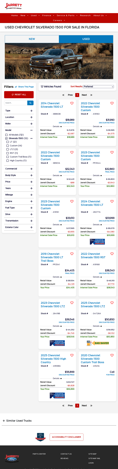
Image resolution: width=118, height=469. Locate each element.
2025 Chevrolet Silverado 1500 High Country (53, 359)
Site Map (92, 454)
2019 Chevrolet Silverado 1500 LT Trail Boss (52, 257)
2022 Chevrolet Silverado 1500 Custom (90, 107)
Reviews (64, 458)
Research (85, 15)
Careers (58, 20)
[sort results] (98, 86)
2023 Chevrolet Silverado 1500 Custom (90, 156)
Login (91, 463)
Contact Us (66, 454)
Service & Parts (66, 15)
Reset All (19, 95)
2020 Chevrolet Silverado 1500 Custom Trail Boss (92, 359)
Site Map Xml (94, 458)
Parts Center (39, 454)
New (23, 15)
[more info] (57, 99)
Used (34, 15)
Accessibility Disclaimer (66, 437)
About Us (99, 15)
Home (14, 15)
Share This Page (24, 87)
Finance (47, 15)
